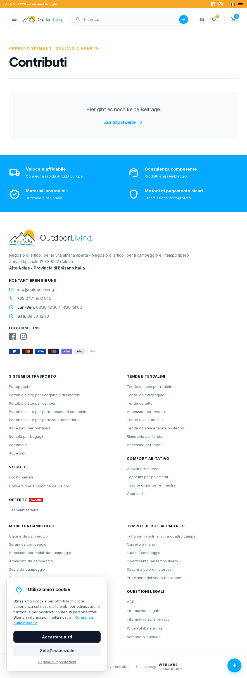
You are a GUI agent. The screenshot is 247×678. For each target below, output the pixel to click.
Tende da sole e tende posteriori (155, 428)
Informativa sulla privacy (148, 619)
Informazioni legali (143, 610)
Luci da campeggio (143, 552)
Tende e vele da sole (145, 419)
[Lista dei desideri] (214, 19)
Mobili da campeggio (31, 526)
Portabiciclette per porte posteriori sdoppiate (48, 411)
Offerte (18, 500)
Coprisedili (136, 493)
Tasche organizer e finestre (151, 485)
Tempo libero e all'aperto (156, 526)
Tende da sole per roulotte (150, 386)
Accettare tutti (57, 637)
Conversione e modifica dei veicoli (39, 486)
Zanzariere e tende (144, 468)
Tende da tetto (140, 403)
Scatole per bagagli (26, 436)
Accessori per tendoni (146, 411)
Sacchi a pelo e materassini (151, 569)
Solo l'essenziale (57, 650)
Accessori (18, 453)
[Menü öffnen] (14, 19)
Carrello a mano (141, 544)
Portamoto (18, 445)
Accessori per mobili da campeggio (40, 552)
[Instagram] (220, 4)
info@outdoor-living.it (33, 289)
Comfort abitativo (148, 458)
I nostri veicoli (21, 477)
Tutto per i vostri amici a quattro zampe (161, 536)
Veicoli (17, 467)
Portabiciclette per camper (32, 403)
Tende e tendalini (146, 376)
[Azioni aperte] (234, 665)
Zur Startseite (123, 122)
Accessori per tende (145, 445)
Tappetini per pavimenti (147, 477)
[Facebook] (213, 4)
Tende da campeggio (145, 395)
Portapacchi (19, 386)
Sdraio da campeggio (27, 544)
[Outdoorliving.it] (43, 19)
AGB (130, 601)
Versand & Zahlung (144, 637)
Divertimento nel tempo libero (152, 561)
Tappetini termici (23, 510)
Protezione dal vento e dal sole (154, 577)
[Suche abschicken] (183, 19)
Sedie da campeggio (27, 569)
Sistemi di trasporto (32, 376)
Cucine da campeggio (28, 536)
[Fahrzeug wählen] (202, 19)
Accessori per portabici (29, 428)
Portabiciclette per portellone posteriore (44, 419)
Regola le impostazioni (57, 662)
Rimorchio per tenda (144, 436)
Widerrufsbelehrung (144, 628)
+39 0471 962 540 (30, 298)
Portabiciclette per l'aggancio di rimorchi (44, 395)
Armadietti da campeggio (31, 561)
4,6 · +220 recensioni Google (30, 4)
